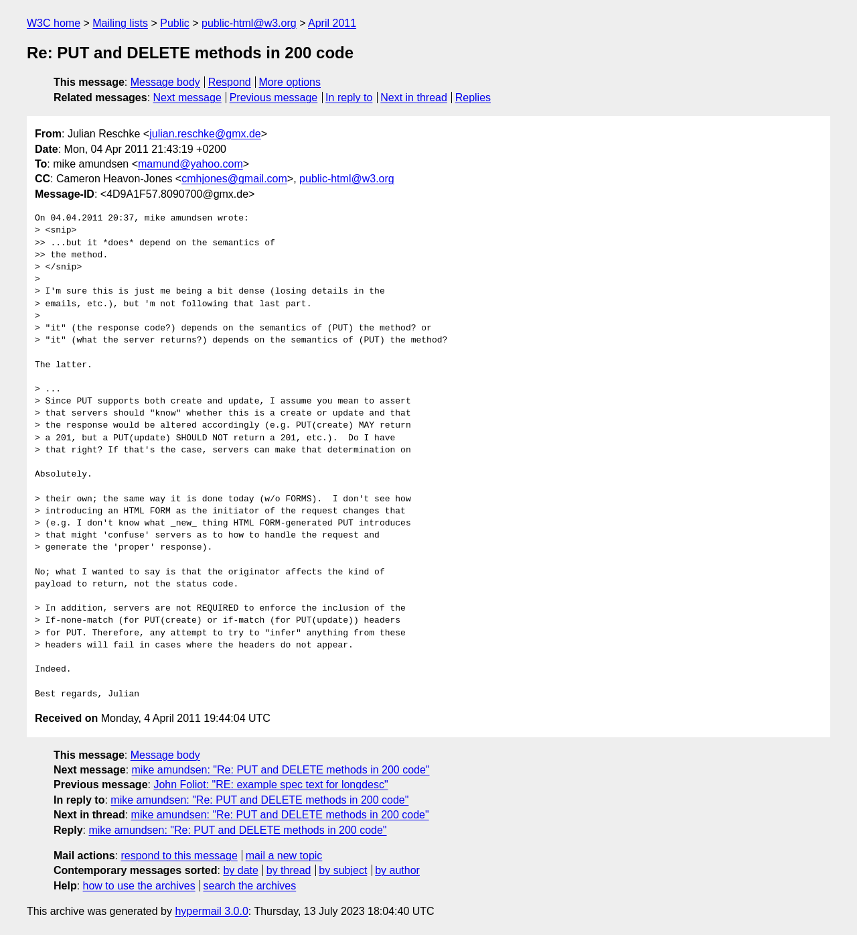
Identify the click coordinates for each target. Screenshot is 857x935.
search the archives (250, 885)
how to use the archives (139, 885)
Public (174, 23)
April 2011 (332, 23)
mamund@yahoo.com (190, 164)
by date (240, 870)
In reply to (348, 97)
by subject (343, 870)
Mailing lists (120, 23)
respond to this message (179, 855)
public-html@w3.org (249, 23)
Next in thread (413, 97)
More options (290, 82)
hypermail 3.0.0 (211, 911)
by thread (288, 870)
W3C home (53, 23)
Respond (229, 82)
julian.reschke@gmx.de (205, 133)
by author (397, 870)
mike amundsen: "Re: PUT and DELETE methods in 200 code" (281, 769)
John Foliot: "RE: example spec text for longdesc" (270, 784)
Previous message (274, 97)
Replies (473, 97)
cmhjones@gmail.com (234, 178)
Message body (165, 82)
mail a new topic (284, 855)
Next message (187, 97)
